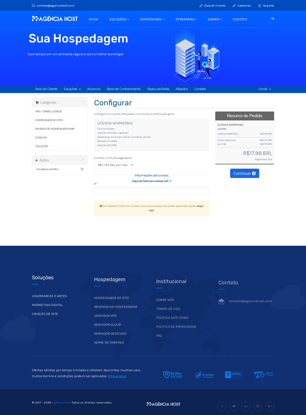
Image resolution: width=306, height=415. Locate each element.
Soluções (72, 89)
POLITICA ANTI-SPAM (172, 324)
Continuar (245, 173)
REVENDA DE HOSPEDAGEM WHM (54, 128)
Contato (200, 89)
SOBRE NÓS (165, 306)
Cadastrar (242, 5)
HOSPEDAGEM (152, 19)
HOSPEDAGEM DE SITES (49, 120)
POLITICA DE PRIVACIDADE (176, 333)
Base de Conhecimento (124, 89)
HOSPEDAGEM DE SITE (111, 304)
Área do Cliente (212, 5)
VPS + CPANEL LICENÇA (48, 111)
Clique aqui (117, 381)
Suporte (266, 5)
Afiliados (182, 89)
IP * (96, 183)
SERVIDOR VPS (105, 322)
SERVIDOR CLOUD (107, 331)
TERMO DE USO (168, 315)
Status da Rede (158, 89)
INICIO (93, 19)
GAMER (215, 19)
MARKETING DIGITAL (47, 310)
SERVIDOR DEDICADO (110, 340)
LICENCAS (41, 137)
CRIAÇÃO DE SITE (45, 319)
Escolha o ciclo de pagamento (113, 158)
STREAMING (186, 19)
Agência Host (61, 408)
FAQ (159, 342)
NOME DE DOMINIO (109, 349)
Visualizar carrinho (59, 169)
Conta (264, 89)
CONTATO (240, 19)
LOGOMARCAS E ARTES (49, 301)
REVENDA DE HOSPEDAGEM (115, 313)
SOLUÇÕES (119, 19)
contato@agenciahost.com (53, 5)
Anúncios (94, 89)
